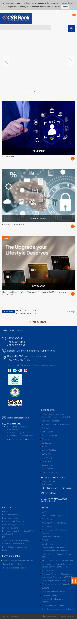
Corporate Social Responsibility (15, 540)
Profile (5, 511)
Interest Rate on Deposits (14, 564)
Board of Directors (10, 514)
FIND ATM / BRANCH (39, 322)
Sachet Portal (48, 493)
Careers (45, 439)
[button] (6, 56)
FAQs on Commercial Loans (53, 591)
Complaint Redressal (51, 420)
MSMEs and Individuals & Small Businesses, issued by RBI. (29, 312)
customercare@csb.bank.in (18, 417)
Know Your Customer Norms (54, 522)
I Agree (65, 6)
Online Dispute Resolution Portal (56, 580)
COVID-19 (46, 453)
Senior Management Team (13, 524)
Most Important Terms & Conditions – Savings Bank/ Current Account (58, 565)
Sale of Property (49, 526)
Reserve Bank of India (51, 536)
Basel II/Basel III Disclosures (14, 546)
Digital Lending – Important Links (55, 605)
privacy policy (61, 2)
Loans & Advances (49, 595)
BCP (44, 511)
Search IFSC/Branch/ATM (13, 543)
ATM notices (47, 484)
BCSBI (45, 540)
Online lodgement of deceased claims (57, 609)
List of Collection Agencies (53, 515)
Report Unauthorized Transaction (56, 424)
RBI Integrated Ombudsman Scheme (57, 487)
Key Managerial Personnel (13, 521)
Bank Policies (47, 519)
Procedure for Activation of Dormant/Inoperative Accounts (55, 548)
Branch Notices (48, 481)
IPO (3, 537)
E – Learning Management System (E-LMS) (54, 499)
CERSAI (45, 587)
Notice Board (47, 431)
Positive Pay (47, 457)
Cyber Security (48, 464)
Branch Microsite (49, 472)
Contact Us (46, 442)
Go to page (70, 311)
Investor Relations (10, 527)
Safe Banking (47, 543)
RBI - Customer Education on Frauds (57, 560)
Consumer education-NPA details (56, 584)
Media (4, 550)
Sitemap (45, 428)
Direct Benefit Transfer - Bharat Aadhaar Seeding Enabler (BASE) (56, 415)
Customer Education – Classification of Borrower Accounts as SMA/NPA (57, 575)
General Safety (48, 570)
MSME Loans (47, 468)
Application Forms (49, 435)
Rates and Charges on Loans (15, 567)
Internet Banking (49, 450)
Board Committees (10, 518)
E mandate (46, 461)
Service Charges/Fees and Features (18, 560)
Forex (44, 446)
